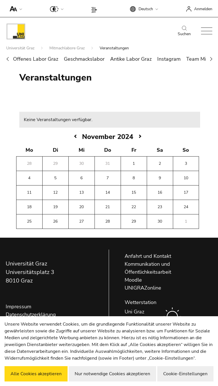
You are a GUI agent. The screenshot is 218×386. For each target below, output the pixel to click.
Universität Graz (20, 48)
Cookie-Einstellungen (185, 374)
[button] (14, 8)
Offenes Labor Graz (35, 59)
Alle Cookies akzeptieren (36, 374)
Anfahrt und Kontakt (148, 256)
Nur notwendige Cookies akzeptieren (112, 374)
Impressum (18, 306)
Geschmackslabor (84, 59)
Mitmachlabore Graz (67, 48)
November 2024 (107, 136)
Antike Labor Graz (131, 59)
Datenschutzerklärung (31, 314)
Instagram (169, 59)
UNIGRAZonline (143, 287)
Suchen (184, 31)
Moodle (133, 280)
